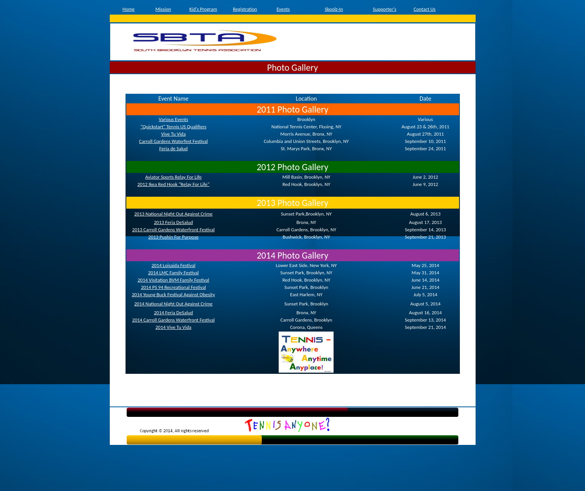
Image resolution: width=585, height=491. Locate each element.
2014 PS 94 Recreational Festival (173, 287)
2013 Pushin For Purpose (173, 237)
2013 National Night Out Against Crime (173, 214)
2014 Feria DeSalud (173, 312)
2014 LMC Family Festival (173, 272)
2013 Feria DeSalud (173, 222)
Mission (163, 9)
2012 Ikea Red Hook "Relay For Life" (173, 184)
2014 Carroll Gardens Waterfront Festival (173, 320)
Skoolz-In (334, 9)
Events (283, 9)
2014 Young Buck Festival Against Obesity (173, 294)
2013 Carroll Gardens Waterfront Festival (173, 229)
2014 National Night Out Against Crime (173, 304)
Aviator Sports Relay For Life (173, 177)
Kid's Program (203, 9)
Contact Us (424, 9)
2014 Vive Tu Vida (173, 327)
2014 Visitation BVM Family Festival (173, 280)
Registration (245, 9)
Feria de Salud (173, 148)
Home (128, 9)
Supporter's (384, 9)
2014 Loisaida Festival (173, 265)
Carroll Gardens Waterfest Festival (173, 141)
